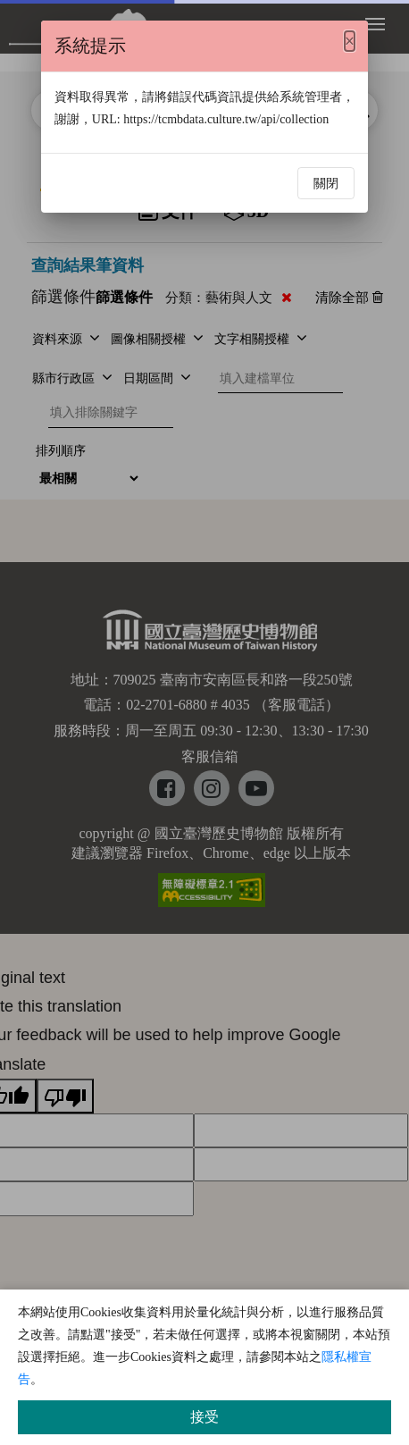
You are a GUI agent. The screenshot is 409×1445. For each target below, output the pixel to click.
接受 (204, 1416)
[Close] (350, 41)
